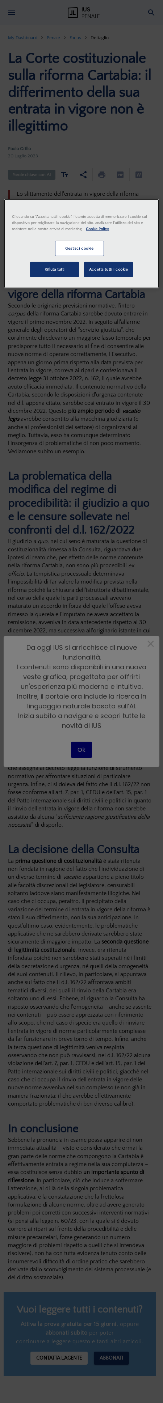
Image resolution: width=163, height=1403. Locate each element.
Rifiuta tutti (54, 269)
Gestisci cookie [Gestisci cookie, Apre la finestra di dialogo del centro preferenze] (79, 248)
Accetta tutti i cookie (108, 269)
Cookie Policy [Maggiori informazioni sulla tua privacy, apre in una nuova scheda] (97, 228)
